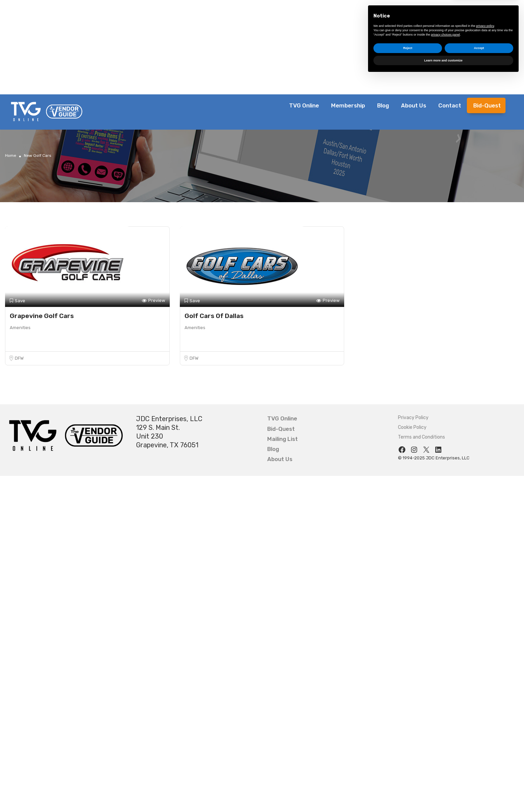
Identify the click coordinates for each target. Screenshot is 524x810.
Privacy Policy (413, 417)
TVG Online (304, 105)
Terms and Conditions (421, 437)
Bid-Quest (487, 105)
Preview (153, 301)
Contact (449, 105)
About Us (413, 105)
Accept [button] (479, 780)
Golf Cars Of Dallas (214, 316)
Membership (348, 105)
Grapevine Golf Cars (42, 316)
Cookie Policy (412, 427)
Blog (383, 105)
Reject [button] (407, 780)
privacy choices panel (445, 767)
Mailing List (282, 439)
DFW (19, 358)
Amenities (20, 327)
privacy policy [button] (485, 758)
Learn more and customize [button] (443, 793)
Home (10, 155)
